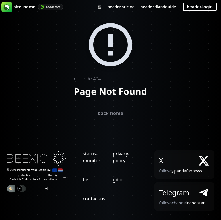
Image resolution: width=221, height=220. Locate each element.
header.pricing (121, 7)
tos (86, 179)
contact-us (94, 198)
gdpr (118, 179)
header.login (200, 6)
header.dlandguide (158, 7)
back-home (110, 113)
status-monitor (91, 157)
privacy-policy (121, 157)
